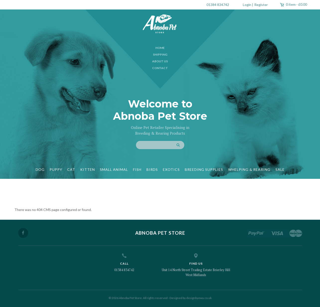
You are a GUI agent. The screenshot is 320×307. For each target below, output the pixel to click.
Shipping (160, 54)
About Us (160, 61)
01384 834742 (217, 4)
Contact (160, 68)
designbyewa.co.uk (199, 298)
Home (160, 48)
